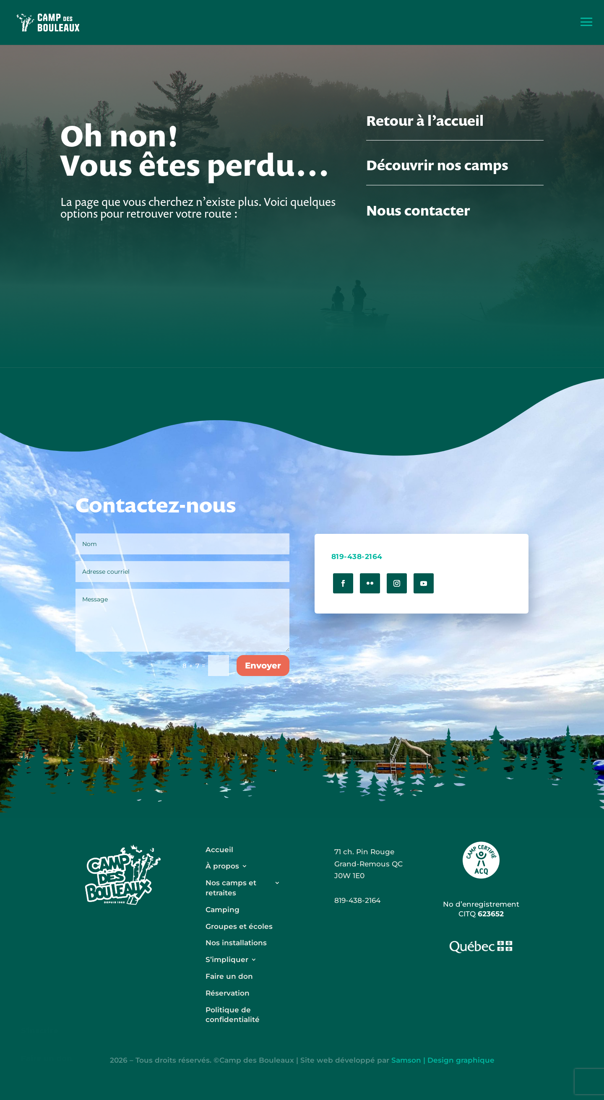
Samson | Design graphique (443, 1060)
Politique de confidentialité (233, 1015)
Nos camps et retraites (231, 888)
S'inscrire (39, 1030)
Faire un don (46, 1058)
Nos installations (236, 943)
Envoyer (263, 666)
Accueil (219, 849)
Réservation (228, 993)
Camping (223, 909)
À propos (222, 866)
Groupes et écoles (239, 926)
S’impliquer (227, 959)
